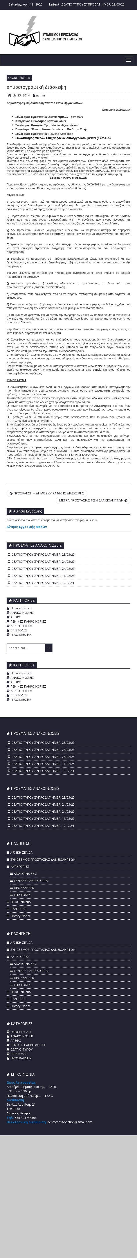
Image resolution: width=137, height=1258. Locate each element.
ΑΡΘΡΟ (16, 617)
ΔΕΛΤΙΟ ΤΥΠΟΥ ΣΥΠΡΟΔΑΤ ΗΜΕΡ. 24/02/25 (43, 568)
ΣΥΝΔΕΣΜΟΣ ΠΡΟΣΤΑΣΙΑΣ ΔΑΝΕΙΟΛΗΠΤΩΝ (43, 859)
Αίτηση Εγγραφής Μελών (27, 527)
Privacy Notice (20, 916)
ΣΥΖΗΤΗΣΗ (18, 909)
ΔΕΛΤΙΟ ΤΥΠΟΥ (21, 626)
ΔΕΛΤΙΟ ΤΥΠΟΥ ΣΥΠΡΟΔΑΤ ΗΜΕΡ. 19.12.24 (42, 583)
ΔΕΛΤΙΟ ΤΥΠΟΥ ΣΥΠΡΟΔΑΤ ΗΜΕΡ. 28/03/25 (92, 4)
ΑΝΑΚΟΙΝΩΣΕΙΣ (19, 78)
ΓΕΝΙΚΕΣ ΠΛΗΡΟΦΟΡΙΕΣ (28, 621)
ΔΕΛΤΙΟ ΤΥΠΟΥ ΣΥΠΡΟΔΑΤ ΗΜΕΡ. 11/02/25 (43, 576)
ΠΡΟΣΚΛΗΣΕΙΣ (21, 635)
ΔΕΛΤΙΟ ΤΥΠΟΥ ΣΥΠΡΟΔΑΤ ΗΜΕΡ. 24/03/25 (43, 561)
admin (39, 95)
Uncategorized (21, 608)
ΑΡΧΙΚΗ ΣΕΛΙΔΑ (21, 852)
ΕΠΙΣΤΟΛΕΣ (19, 630)
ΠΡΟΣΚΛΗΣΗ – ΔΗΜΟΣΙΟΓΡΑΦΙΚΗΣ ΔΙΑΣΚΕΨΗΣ (47, 493)
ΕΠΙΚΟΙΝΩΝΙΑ (20, 902)
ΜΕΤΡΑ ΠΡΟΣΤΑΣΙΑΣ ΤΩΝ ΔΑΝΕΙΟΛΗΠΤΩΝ (93, 500)
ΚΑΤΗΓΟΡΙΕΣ (19, 866)
